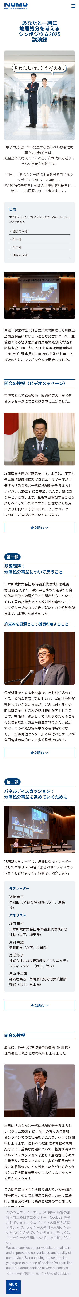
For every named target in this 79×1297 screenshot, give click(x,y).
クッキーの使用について (28, 1237)
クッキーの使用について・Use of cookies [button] (38, 1273)
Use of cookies (57, 1268)
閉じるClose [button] (13, 1287)
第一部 (17, 239)
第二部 (17, 247)
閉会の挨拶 (20, 255)
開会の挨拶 (20, 231)
